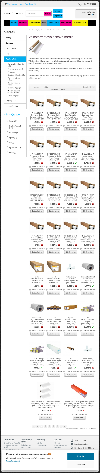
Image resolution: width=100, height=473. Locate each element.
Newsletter (57, 447)
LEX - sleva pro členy (11, 449)
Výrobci (39, 443)
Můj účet (57, 443)
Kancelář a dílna (80, 23)
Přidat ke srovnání (38, 126)
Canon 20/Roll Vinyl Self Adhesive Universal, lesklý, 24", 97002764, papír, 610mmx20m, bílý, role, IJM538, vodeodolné (37, 325)
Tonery (14, 23)
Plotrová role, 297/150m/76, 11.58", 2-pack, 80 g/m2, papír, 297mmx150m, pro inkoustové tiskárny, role (71, 283)
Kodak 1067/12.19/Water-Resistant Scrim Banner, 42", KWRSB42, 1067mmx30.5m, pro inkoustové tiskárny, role (54, 284)
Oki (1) (11, 143)
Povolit (80, 456)
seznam (36, 87)
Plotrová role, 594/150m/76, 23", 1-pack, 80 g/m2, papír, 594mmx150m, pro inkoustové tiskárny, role (88, 365)
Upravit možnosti (13, 461)
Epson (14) (13, 138)
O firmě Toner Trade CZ (12, 443)
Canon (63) (13, 121)
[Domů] (7, 23)
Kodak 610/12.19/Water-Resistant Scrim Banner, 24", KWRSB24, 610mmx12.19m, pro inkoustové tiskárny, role (36, 284)
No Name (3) (13, 133)
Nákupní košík (88, 12)
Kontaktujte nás (25, 445)
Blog (44, 23)
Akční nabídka (42, 445)
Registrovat (58, 16)
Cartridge (23, 23)
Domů (31, 30)
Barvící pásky (35, 23)
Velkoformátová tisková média (56, 30)
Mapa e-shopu (25, 447)
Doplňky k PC (66, 23)
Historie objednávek (60, 445)
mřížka (46, 87)
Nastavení (80, 464)
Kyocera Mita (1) (15, 148)
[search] (35, 13)
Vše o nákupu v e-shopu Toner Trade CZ (21, 4)
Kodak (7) (12, 153)
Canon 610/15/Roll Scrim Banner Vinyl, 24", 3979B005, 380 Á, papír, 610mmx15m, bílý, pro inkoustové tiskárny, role (88, 284)
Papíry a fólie (54, 23)
